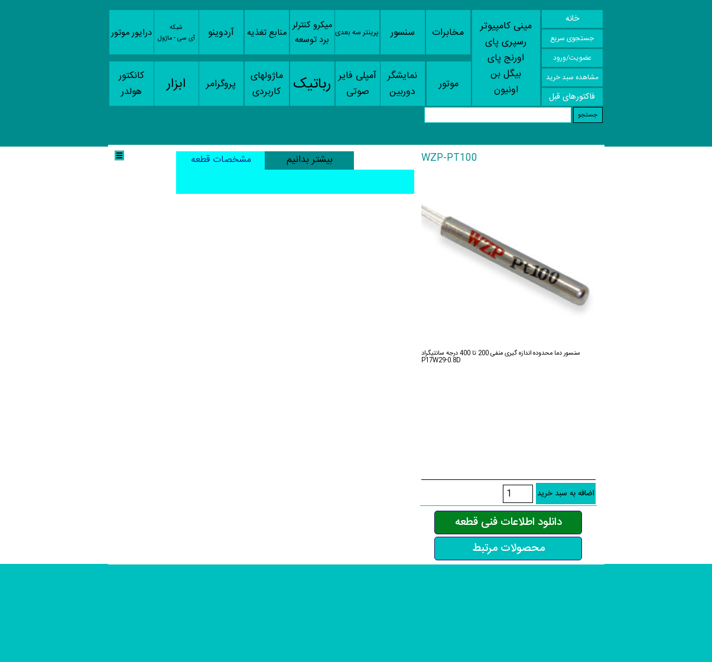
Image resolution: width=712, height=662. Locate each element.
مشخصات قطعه (221, 160)
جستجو (587, 114)
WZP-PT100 (449, 158)
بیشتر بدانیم (310, 160)
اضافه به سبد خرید (565, 493)
